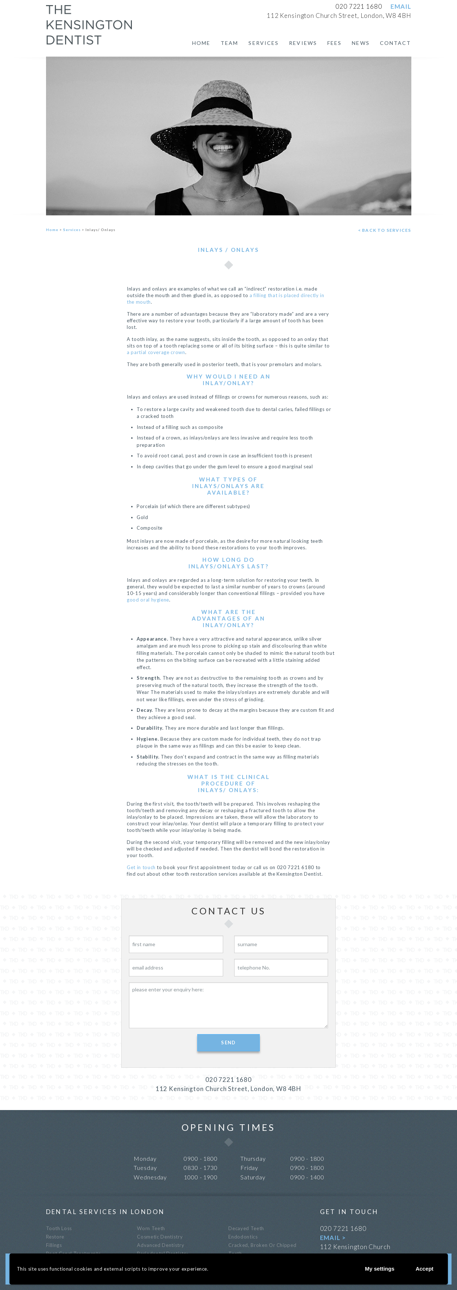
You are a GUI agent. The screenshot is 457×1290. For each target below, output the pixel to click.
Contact (395, 43)
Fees (334, 43)
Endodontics (243, 1237)
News (360, 43)
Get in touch (141, 867)
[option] (228, 136)
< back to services (384, 230)
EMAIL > (333, 1237)
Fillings (54, 1245)
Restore (55, 1237)
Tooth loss (59, 1228)
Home (201, 43)
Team (229, 43)
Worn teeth (151, 1228)
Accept (423, 1268)
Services (263, 43)
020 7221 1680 (358, 6)
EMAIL (401, 6)
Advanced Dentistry (160, 1245)
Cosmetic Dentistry (160, 1237)
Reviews (303, 43)
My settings (377, 1269)
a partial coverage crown (156, 352)
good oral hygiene (148, 600)
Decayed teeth (246, 1228)
